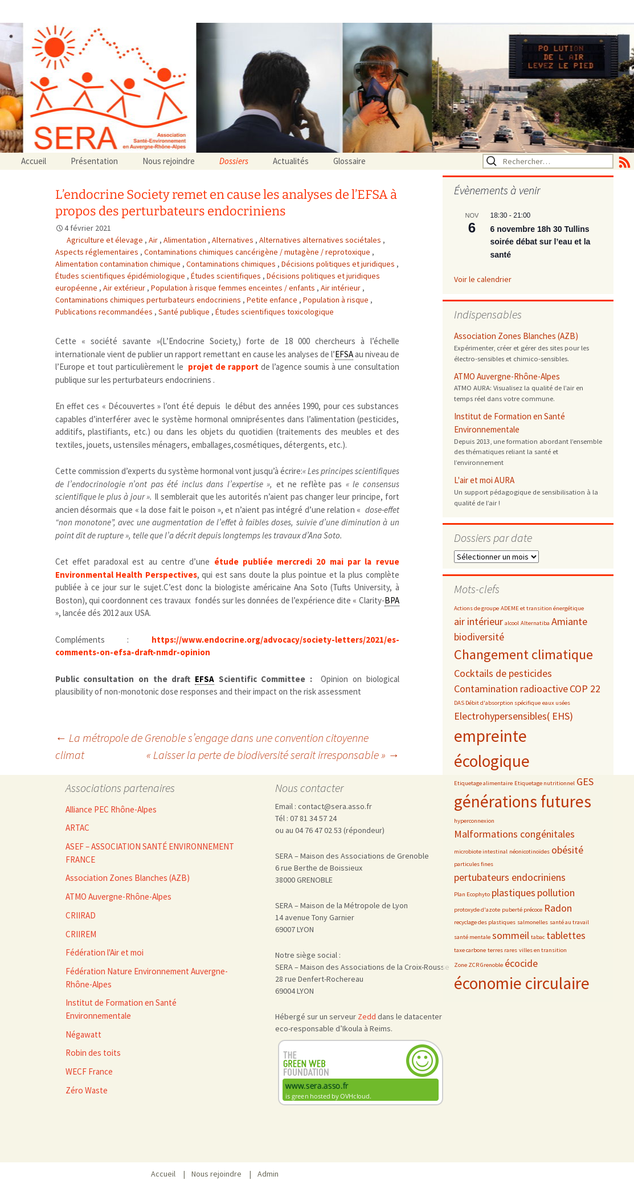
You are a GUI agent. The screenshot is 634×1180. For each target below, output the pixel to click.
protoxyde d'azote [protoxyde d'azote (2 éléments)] (477, 909)
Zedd (367, 1016)
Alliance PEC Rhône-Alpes (111, 809)
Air (154, 240)
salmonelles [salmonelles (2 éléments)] (532, 922)
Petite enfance (273, 300)
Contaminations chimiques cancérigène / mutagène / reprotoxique (258, 252)
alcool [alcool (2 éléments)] (512, 623)
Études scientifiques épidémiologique (121, 276)
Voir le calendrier (483, 279)
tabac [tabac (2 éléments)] (538, 937)
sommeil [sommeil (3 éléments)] (510, 935)
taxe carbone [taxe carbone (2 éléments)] (470, 950)
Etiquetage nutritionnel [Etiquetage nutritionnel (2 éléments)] (544, 783)
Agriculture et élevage (106, 240)
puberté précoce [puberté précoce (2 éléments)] (522, 909)
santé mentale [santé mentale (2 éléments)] (472, 937)
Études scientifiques (227, 276)
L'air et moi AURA (484, 480)
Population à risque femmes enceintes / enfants (234, 288)
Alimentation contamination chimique (118, 264)
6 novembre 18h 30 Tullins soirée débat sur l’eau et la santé (540, 241)
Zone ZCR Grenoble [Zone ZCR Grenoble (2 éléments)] (478, 965)
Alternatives (233, 240)
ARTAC (77, 827)
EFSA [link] (344, 354)
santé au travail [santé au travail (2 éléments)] (569, 922)
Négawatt (83, 1034)
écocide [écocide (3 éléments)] (521, 963)
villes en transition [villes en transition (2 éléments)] (543, 950)
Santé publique (184, 312)
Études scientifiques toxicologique (274, 312)
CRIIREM (81, 934)
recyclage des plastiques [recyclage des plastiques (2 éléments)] (485, 922)
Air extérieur (125, 288)
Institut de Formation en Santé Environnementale (509, 423)
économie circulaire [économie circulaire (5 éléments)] (522, 983)
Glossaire (349, 161)
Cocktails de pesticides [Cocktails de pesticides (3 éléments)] (503, 673)
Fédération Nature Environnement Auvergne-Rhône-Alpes (147, 978)
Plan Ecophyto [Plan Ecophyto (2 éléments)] (472, 894)
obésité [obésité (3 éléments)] (567, 849)
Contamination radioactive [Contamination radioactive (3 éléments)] (511, 688)
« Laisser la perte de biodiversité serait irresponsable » (272, 755)
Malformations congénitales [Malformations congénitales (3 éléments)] (514, 833)
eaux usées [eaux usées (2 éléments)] (556, 703)
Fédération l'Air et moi (105, 952)
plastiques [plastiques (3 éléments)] (513, 892)
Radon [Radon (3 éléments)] (558, 907)
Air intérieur (341, 288)
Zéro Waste (87, 1090)
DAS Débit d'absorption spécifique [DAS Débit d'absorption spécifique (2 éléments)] (497, 703)
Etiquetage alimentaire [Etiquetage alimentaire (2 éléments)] (483, 783)
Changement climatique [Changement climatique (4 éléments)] (523, 654)
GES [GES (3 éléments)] (585, 781)
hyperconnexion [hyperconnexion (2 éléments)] (474, 820)
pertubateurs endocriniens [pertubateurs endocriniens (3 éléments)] (510, 877)
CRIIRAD (81, 915)
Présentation (94, 161)
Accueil (33, 161)
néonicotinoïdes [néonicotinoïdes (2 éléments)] (529, 851)
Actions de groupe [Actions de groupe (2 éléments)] (476, 608)
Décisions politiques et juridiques (338, 264)
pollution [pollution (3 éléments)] (556, 892)
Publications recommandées (104, 312)
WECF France (89, 1071)
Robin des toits (93, 1052)
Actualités (291, 161)
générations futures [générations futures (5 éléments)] (522, 801)
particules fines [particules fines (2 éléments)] (473, 864)
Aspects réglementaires (97, 252)
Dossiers (233, 161)
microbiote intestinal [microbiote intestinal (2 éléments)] (481, 851)
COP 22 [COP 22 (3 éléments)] (585, 688)
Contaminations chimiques (231, 264)
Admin (268, 1174)
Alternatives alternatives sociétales (321, 240)
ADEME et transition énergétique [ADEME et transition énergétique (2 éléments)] (542, 608)
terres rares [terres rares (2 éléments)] (502, 950)
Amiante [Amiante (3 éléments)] (569, 621)
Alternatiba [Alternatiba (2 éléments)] (535, 623)
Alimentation (185, 240)
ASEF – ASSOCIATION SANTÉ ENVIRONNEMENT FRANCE (150, 853)
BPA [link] (392, 600)
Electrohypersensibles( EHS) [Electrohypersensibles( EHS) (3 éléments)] (513, 715)
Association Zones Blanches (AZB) (516, 335)
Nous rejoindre (168, 161)
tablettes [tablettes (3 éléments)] (566, 935)
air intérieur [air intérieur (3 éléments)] (478, 621)
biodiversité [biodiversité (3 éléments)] (479, 636)
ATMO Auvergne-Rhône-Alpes (507, 376)
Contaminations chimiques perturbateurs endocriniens (149, 300)
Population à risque (336, 300)
